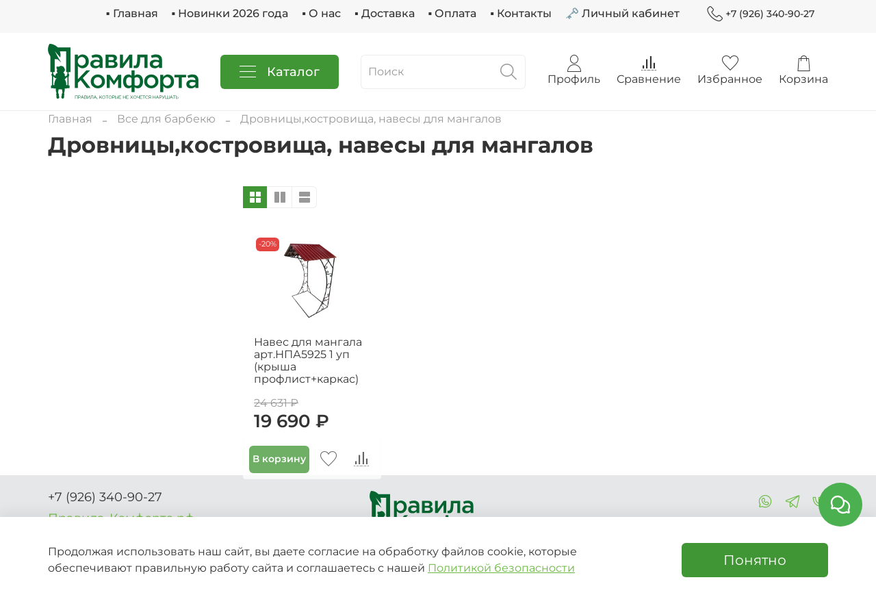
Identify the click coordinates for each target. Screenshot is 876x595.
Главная (70, 118)
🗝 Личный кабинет (622, 13)
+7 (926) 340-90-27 (760, 14)
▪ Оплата (452, 13)
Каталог (280, 72)
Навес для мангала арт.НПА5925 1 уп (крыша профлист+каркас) (308, 360)
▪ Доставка (385, 13)
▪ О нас (321, 13)
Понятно (754, 560)
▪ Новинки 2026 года (230, 13)
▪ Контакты (521, 13)
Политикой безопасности (501, 567)
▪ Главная (132, 13)
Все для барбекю (166, 118)
